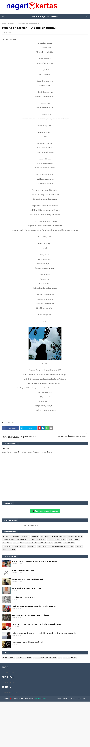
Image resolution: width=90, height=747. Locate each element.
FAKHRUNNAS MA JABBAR (37, 540)
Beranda (4, 23)
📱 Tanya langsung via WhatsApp (45, 511)
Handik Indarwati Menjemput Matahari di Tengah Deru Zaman (34, 606)
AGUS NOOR (7, 536)
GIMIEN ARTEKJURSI (73, 540)
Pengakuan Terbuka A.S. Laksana (23, 597)
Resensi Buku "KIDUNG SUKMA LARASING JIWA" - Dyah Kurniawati (34, 561)
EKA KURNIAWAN (22, 540)
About (65, 699)
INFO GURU (20, 658)
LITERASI (28, 658)
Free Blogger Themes (39, 699)
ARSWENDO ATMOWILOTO (21, 536)
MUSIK (12, 658)
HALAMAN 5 (12, 23)
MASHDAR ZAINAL (43, 546)
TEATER (48, 658)
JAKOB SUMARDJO (69, 543)
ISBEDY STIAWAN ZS (46, 543)
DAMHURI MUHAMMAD (75, 536)
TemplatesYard (18, 699)
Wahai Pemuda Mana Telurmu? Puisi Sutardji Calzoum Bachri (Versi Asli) (37, 624)
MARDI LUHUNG (20, 546)
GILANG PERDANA (60, 540)
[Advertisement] (45, 724)
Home (59, 699)
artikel (66, 658)
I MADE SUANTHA (32, 543)
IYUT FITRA (58, 543)
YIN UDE (70, 546)
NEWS (42, 658)
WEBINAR (73, 658)
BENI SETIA (35, 536)
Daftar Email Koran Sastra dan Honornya (26, 588)
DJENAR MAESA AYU (9, 540)
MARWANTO (31, 546)
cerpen (36, 658)
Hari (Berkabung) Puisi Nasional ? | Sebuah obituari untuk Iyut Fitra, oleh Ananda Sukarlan (44, 633)
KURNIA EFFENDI (8, 546)
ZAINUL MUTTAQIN (9, 549)
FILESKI (50, 540)
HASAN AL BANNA (19, 543)
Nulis (79, 699)
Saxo (84, 699)
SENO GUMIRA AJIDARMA (58, 546)
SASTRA (5, 658)
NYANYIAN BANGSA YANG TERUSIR (23, 570)
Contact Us (72, 699)
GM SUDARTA (7, 543)
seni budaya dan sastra (45, 16)
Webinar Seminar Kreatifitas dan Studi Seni (27, 642)
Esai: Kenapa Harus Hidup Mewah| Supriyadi (27, 579)
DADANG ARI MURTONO (58, 536)
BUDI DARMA (45, 536)
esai (60, 658)
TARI (54, 658)
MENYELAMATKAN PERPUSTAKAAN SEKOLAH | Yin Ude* (31, 615)
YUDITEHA (79, 546)
